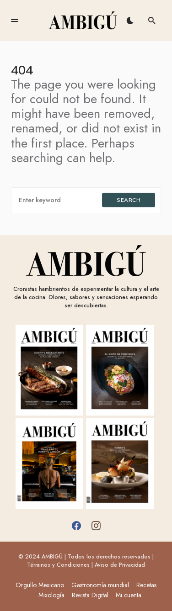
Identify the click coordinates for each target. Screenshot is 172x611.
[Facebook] (76, 525)
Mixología (51, 595)
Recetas (146, 585)
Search (128, 199)
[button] (14, 20)
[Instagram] (96, 525)
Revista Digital (90, 595)
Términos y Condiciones (58, 565)
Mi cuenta (128, 595)
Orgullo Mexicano (40, 585)
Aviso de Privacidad (120, 565)
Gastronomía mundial (100, 585)
